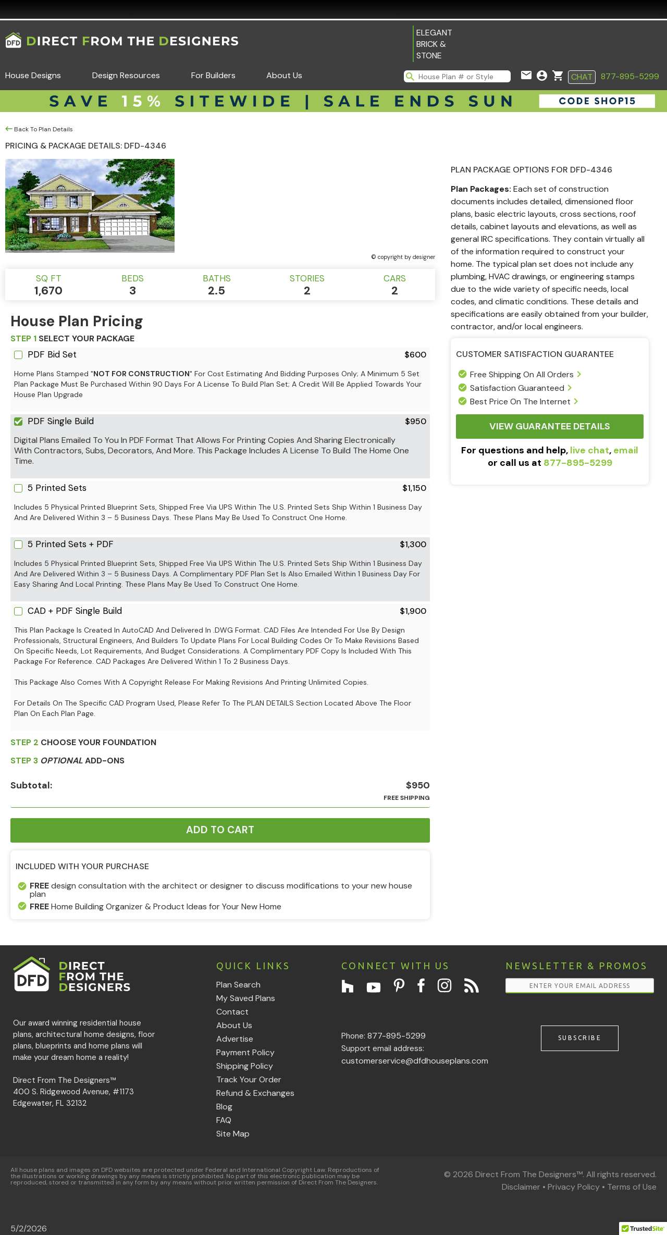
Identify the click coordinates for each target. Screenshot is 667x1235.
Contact (232, 1011)
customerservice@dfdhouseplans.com (414, 1060)
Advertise (234, 1038)
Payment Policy (245, 1052)
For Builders (213, 75)
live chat (589, 450)
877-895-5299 (630, 76)
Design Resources (126, 75)
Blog (224, 1106)
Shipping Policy (244, 1065)
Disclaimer (521, 1186)
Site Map (233, 1133)
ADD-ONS (67, 760)
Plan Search (238, 984)
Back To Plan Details (39, 129)
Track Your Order (248, 1079)
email (625, 450)
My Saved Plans (245, 998)
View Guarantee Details (549, 426)
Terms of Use (632, 1186)
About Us (284, 75)
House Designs (33, 75)
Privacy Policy (574, 1186)
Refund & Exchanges (255, 1093)
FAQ (223, 1120)
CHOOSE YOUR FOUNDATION (83, 742)
